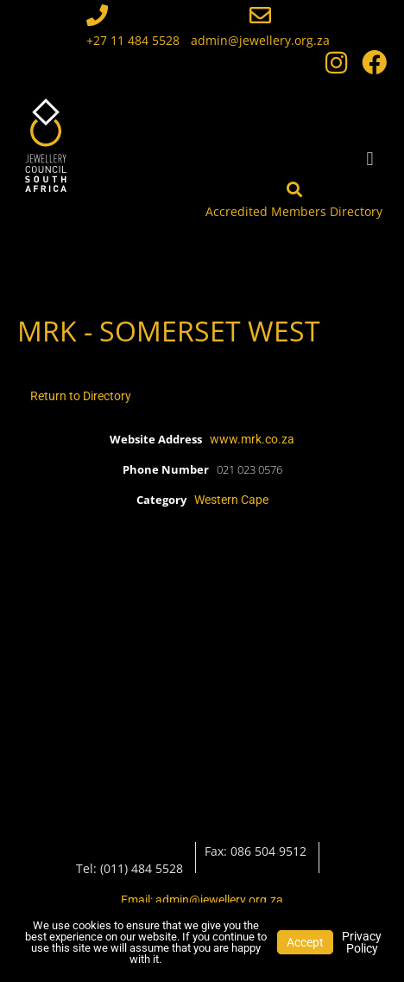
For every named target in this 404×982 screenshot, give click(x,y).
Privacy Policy (362, 942)
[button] (370, 158)
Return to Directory (80, 396)
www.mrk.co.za (252, 439)
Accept (305, 942)
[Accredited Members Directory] (294, 189)
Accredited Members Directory (293, 211)
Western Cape (231, 500)
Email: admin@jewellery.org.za (202, 900)
